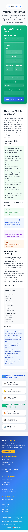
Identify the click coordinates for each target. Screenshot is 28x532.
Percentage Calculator (7, 467)
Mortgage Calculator (7, 462)
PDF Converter (5, 484)
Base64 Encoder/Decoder (8, 491)
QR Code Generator (7, 502)
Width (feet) (18, 65)
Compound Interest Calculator (10, 469)
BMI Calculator (5, 460)
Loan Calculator (6, 464)
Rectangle (14, 52)
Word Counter (5, 504)
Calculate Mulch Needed (14, 99)
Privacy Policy (5, 521)
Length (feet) (9, 65)
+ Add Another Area (14, 78)
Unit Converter (5, 482)
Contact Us (4, 524)
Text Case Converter (7, 489)
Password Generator (7, 499)
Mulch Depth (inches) (10, 35)
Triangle (14, 61)
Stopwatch (4, 511)
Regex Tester (5, 507)
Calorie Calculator (6, 472)
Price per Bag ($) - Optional (12, 90)
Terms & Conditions (16, 521)
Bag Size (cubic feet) (10, 82)
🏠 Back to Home (8, 451)
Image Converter (6, 487)
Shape (7, 48)
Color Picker (5, 509)
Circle (14, 56)
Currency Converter (7, 480)
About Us (12, 524)
